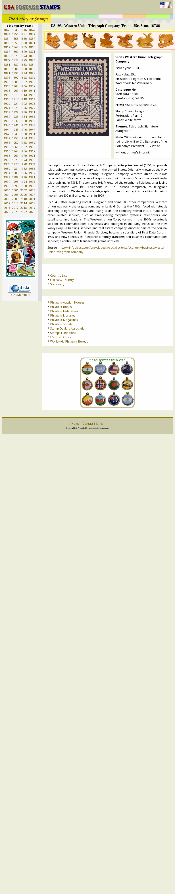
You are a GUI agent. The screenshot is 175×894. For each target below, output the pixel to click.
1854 (7, 39)
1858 (7, 43)
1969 (15, 156)
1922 (23, 104)
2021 (15, 212)
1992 (7, 182)
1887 (15, 69)
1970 (23, 156)
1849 (7, 34)
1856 (23, 39)
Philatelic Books (61, 307)
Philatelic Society (61, 324)
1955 (32, 138)
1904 (7, 86)
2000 (7, 190)
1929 (15, 112)
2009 (15, 199)
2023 (32, 212)
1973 (15, 160)
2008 (7, 199)
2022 (23, 212)
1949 (15, 134)
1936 (7, 121)
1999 (32, 186)
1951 (32, 134)
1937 (15, 121)
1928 (7, 112)
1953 (15, 138)
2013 (15, 203)
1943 (32, 125)
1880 (32, 60)
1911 (32, 91)
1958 (23, 143)
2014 (23, 203)
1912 (7, 95)
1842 (7, 30)
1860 (23, 43)
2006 (23, 195)
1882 (15, 65)
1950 (23, 134)
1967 (32, 151)
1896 (7, 78)
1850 (15, 34)
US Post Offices (60, 337)
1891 (7, 73)
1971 (32, 156)
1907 (32, 86)
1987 (32, 173)
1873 (15, 56)
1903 (32, 82)
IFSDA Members (19, 295)
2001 (15, 190)
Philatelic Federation (64, 311)
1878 (15, 60)
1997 (15, 186)
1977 (15, 164)
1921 (15, 104)
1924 (7, 108)
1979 (32, 164)
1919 (32, 99)
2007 (32, 195)
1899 (32, 78)
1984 (7, 173)
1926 (23, 108)
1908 (7, 91)
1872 (7, 56)
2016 (7, 208)
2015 (32, 203)
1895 (32, 73)
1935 (32, 117)
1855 (15, 39)
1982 (23, 169)
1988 (7, 177)
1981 (15, 169)
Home (75, 424)
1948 (7, 134)
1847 (32, 30)
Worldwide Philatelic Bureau (69, 341)
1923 (32, 104)
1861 (32, 43)
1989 (15, 177)
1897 (15, 78)
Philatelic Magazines (64, 320)
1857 (32, 39)
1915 (32, 95)
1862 (7, 47)
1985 (15, 173)
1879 (23, 60)
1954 (23, 138)
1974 (23, 160)
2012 (7, 203)
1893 (15, 73)
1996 (7, 186)
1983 (32, 169)
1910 (23, 91)
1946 (23, 130)
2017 (15, 208)
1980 (7, 169)
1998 (23, 186)
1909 (15, 91)
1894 (23, 73)
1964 (7, 151)
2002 (23, 190)
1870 (23, 52)
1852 (32, 34)
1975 (32, 160)
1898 (23, 78)
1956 (7, 143)
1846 (23, 30)
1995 (32, 182)
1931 (32, 112)
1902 (23, 82)
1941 (15, 125)
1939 (32, 121)
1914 (23, 95)
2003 (32, 190)
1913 (15, 95)
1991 (32, 177)
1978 (23, 164)
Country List (58, 276)
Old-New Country (62, 280)
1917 (15, 99)
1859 (15, 43)
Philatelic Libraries (62, 315)
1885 (7, 69)
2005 (15, 195)
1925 (15, 108)
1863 (15, 47)
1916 (7, 99)
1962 (23, 147)
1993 (15, 182)
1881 (7, 65)
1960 (7, 147)
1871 (32, 52)
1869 (15, 52)
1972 (7, 160)
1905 (15, 86)
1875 (32, 56)
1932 (7, 117)
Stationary (57, 284)
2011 (32, 199)
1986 (23, 173)
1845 (15, 30)
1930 (23, 112)
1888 (23, 69)
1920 (7, 104)
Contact (88, 424)
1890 (32, 69)
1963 (32, 147)
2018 (23, 208)
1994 (23, 182)
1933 (15, 117)
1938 (23, 121)
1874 (23, 56)
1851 (23, 34)
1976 (7, 164)
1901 (15, 82)
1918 (23, 99)
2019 (32, 208)
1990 (23, 177)
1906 (23, 86)
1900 (7, 82)
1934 (23, 117)
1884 (32, 65)
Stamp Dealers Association (68, 328)
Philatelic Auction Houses (67, 302)
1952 (7, 138)
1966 (23, 151)
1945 (15, 130)
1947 (32, 130)
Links (99, 424)
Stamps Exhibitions (63, 333)
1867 (7, 52)
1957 (15, 143)
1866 (32, 47)
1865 (23, 47)
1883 (23, 65)
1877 (7, 60)
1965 (15, 151)
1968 (7, 156)
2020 (7, 212)
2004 (7, 195)
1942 (23, 125)
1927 (32, 108)
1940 (7, 125)
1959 (32, 143)
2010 (23, 199)
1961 (15, 147)
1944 (7, 130)
